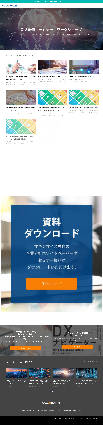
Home (23, 410)
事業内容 (29, 410)
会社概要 (52, 410)
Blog (34, 410)
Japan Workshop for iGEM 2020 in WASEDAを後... (84, 107)
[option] (52, 377)
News (38, 410)
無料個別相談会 (45, 410)
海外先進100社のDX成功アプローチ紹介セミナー (83, 77)
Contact (58, 410)
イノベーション (16, 82)
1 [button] (51, 392)
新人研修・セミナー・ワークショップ (56, 81)
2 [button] (53, 392)
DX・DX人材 (48, 79)
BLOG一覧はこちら (89, 361)
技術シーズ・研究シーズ (13, 84)
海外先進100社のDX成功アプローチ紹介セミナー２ (52, 77)
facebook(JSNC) (77, 410)
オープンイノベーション (19, 386)
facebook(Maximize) (66, 410)
